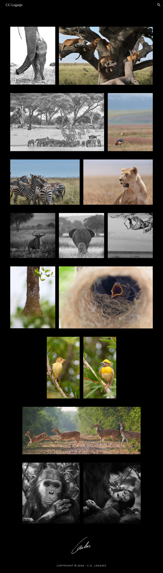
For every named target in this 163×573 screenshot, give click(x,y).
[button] (159, 5)
